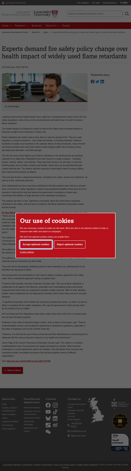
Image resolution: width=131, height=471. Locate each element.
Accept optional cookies (36, 244)
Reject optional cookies (70, 244)
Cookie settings (27, 252)
